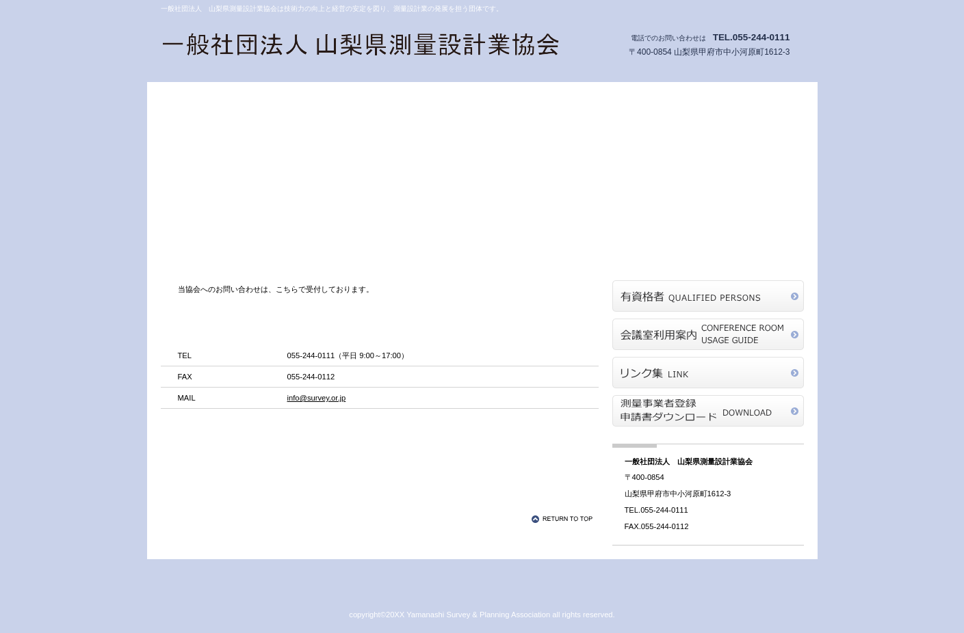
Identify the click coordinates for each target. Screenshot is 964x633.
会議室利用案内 (708, 334)
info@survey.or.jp (316, 398)
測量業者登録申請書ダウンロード (708, 411)
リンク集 (708, 372)
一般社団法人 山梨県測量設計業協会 (362, 46)
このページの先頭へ (564, 519)
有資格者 (708, 296)
